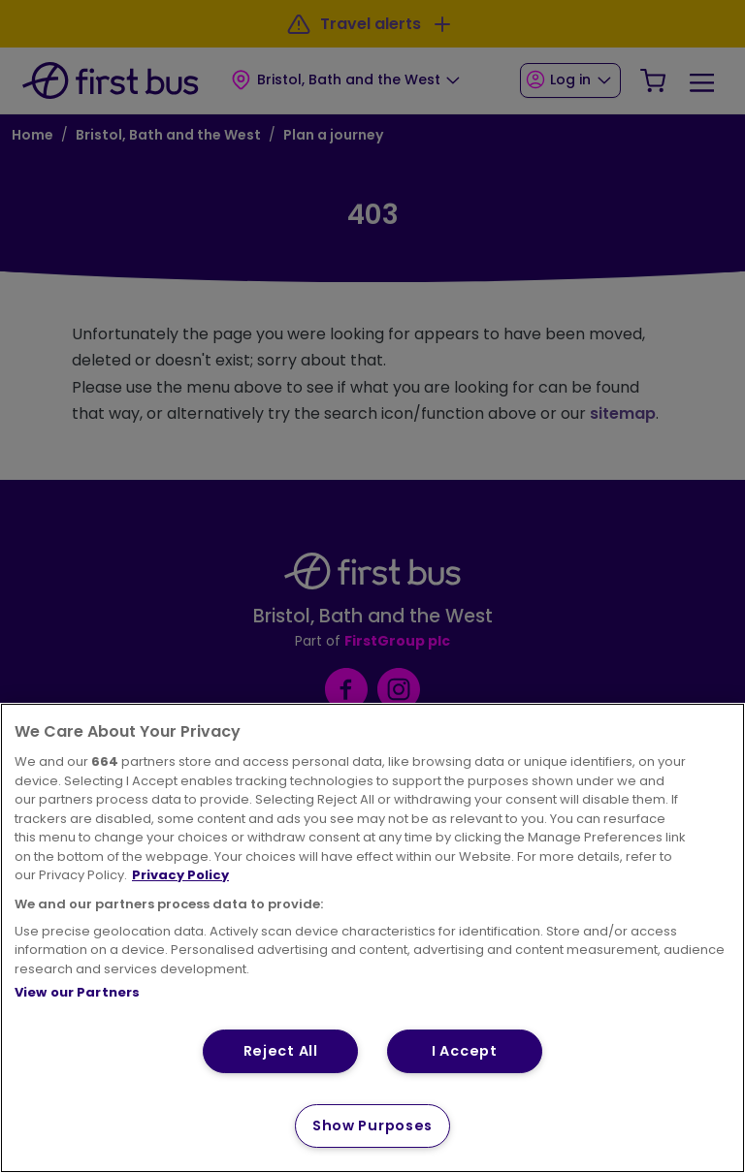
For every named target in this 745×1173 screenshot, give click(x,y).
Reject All (280, 1051)
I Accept (465, 1051)
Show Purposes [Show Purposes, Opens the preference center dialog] (372, 1125)
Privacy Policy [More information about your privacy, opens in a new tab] (180, 875)
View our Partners (77, 992)
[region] (372, 938)
